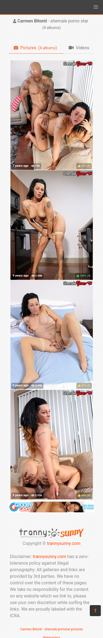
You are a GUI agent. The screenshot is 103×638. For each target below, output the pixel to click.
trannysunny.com (63, 543)
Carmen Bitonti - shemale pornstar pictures (51, 629)
